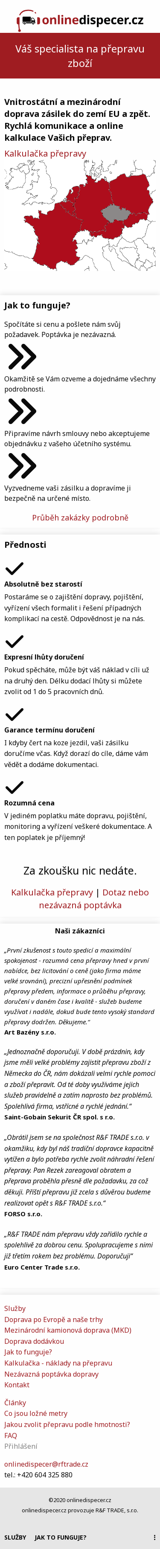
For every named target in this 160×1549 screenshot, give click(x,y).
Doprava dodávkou (34, 1341)
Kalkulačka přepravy (45, 153)
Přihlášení (21, 1446)
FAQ (10, 1435)
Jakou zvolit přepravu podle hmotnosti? (67, 1424)
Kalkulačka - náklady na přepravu (58, 1363)
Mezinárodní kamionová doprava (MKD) (67, 1330)
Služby (15, 1537)
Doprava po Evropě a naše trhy (53, 1319)
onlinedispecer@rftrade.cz (46, 1464)
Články (15, 1402)
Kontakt (16, 1384)
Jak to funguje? (61, 1537)
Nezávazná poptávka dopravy (51, 1374)
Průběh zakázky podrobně (80, 517)
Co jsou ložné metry (35, 1413)
